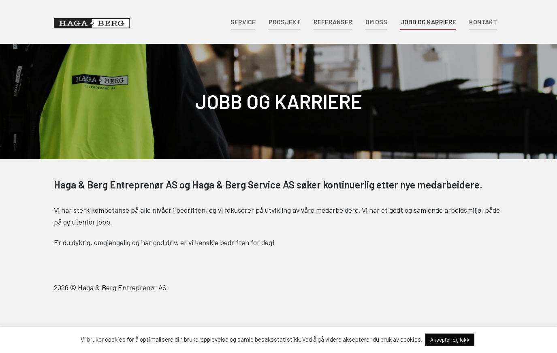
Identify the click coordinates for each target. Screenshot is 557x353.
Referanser (333, 22)
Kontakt (483, 22)
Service (243, 22)
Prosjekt (285, 22)
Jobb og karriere (428, 22)
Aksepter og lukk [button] (450, 339)
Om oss (376, 22)
